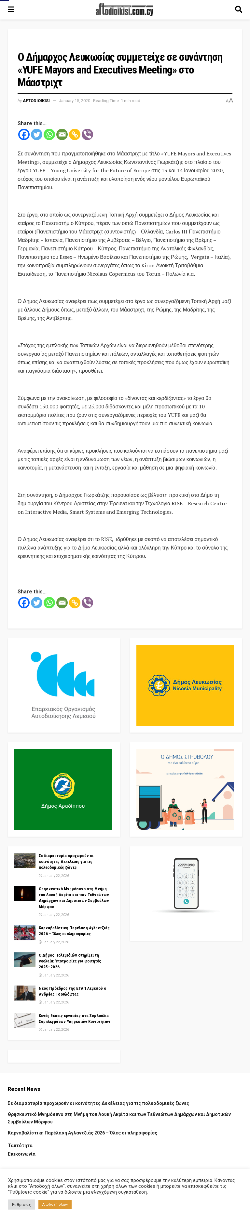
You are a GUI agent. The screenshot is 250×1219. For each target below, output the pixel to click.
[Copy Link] (74, 134)
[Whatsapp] (49, 134)
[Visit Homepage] (125, 9)
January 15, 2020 (74, 100)
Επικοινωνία (21, 1154)
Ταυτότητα (20, 1145)
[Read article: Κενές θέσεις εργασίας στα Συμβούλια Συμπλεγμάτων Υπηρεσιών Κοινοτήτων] (24, 1020)
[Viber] (87, 134)
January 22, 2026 (54, 876)
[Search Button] (238, 10)
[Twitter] (36, 134)
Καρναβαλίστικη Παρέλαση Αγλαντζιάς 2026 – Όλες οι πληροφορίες (82, 1132)
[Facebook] (24, 134)
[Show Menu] (11, 10)
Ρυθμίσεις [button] (21, 1204)
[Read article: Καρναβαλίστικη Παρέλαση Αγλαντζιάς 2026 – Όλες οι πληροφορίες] (24, 932)
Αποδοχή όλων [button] (55, 1204)
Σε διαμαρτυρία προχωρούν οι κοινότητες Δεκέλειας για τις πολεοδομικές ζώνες (66, 861)
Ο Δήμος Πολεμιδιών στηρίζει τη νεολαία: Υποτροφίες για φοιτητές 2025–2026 (70, 961)
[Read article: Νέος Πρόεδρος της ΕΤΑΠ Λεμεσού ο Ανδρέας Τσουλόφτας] (24, 993)
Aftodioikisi (36, 100)
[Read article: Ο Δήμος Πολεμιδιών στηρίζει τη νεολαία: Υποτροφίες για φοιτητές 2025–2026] (24, 959)
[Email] (62, 134)
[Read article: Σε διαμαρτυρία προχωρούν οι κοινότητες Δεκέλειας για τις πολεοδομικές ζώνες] (24, 860)
